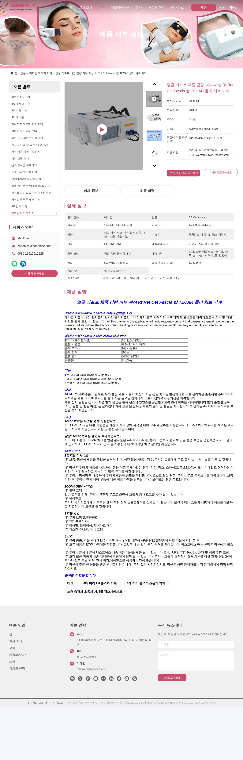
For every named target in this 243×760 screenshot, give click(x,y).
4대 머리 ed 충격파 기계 (100, 636)
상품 (102, 7)
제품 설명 (147, 191)
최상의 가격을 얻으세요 (184, 173)
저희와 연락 (156, 7)
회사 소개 (85, 7)
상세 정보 (91, 191)
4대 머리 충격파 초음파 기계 (146, 636)
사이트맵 (58, 755)
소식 (12, 714)
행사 (139, 7)
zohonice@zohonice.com (34, 246)
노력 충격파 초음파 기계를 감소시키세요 (94, 644)
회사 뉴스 (177, 7)
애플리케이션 (120, 7)
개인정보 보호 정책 (38, 755)
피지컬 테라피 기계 (40, 73)
